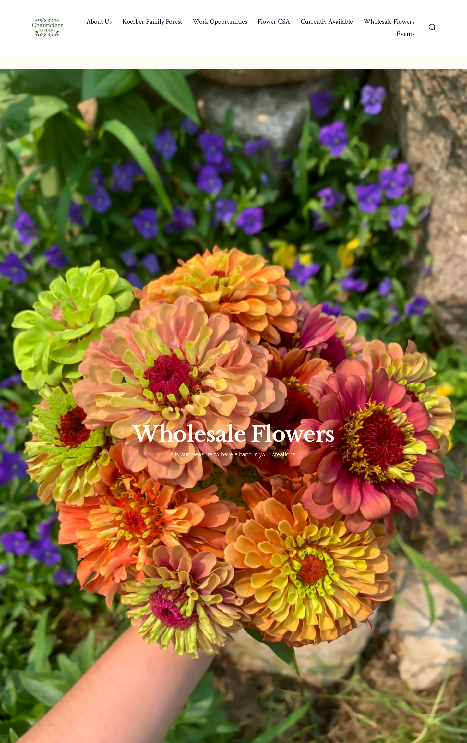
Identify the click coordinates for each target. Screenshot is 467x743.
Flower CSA (273, 21)
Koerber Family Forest (152, 21)
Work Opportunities (220, 21)
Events (405, 33)
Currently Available (327, 21)
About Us (99, 21)
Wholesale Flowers (389, 21)
